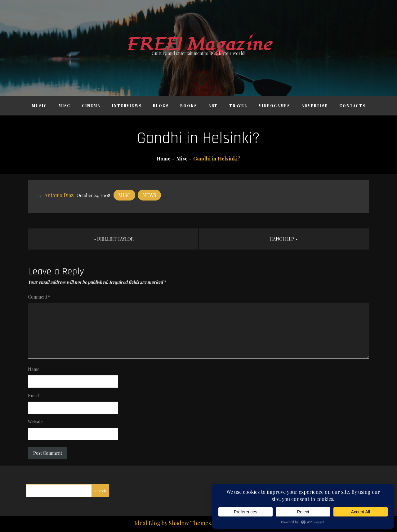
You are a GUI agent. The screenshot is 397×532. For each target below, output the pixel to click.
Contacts (352, 105)
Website (35, 422)
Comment (39, 297)
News (149, 195)
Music (39, 105)
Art (213, 105)
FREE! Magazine (198, 45)
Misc (64, 105)
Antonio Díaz (59, 195)
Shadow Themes (190, 523)
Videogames (274, 105)
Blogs (161, 105)
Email (33, 396)
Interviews (126, 105)
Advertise (314, 105)
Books (188, 105)
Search (100, 490)
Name (33, 369)
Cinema (91, 105)
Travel (238, 105)
